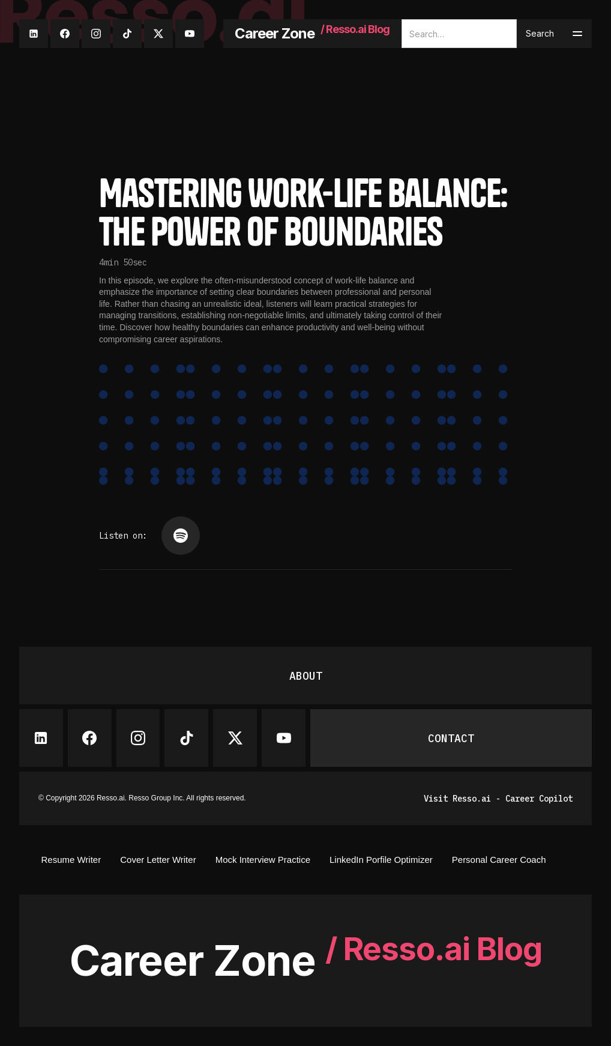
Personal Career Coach (499, 859)
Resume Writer (71, 859)
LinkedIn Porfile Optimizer (381, 859)
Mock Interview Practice (262, 859)
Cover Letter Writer (158, 859)
